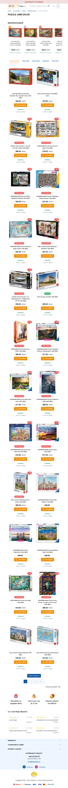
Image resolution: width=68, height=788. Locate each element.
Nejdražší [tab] (45, 61)
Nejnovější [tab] (25, 61)
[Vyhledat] (49, 6)
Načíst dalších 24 (34, 676)
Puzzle (24, 11)
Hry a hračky (16, 11)
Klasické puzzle (32, 11)
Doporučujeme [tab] (14, 61)
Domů (9, 11)
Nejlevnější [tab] (36, 61)
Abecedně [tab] (55, 61)
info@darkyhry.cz (34, 762)
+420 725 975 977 (34, 756)
